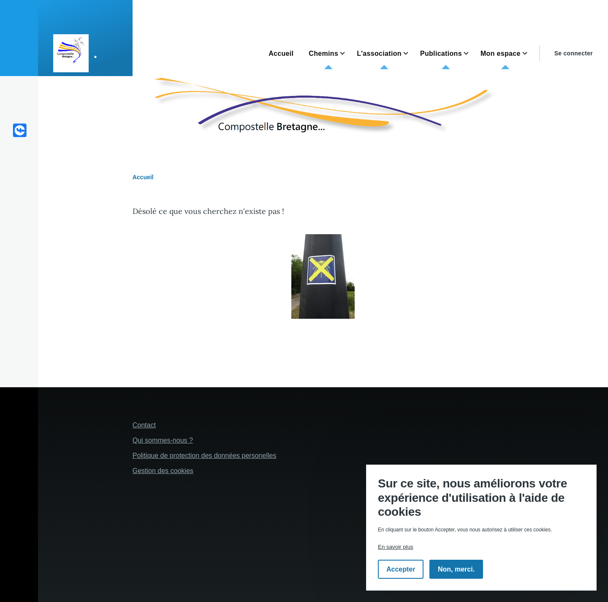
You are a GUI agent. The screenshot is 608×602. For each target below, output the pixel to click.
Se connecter (573, 53)
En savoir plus (395, 547)
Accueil (143, 177)
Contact (144, 425)
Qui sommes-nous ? (163, 440)
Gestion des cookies (163, 470)
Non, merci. (456, 569)
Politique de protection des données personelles (205, 455)
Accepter (400, 569)
